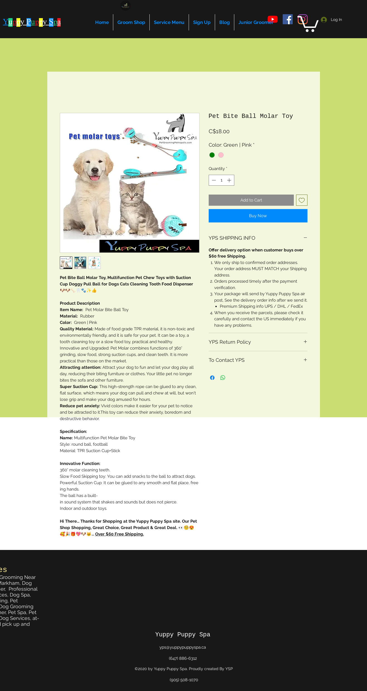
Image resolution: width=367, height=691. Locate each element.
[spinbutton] (221, 180)
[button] (308, 23)
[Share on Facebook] (212, 377)
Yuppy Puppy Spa (182, 634)
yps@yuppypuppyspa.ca (182, 647)
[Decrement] (213, 180)
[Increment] (229, 180)
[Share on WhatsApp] (223, 377)
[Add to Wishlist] (301, 200)
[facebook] (288, 19)
